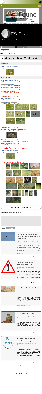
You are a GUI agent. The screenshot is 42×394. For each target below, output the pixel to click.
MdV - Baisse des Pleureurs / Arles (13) (9, 80)
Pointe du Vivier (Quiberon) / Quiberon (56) (10, 143)
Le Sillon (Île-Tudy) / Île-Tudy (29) (8, 91)
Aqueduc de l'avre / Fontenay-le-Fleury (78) (10, 66)
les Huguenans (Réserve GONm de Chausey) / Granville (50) (13, 129)
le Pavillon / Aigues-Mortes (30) (7, 98)
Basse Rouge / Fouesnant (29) (7, 84)
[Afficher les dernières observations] (7, 53)
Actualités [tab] (3, 228)
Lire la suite (35, 257)
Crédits (26, 373)
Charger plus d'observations (21, 207)
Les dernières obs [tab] (5, 50)
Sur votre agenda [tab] (10, 228)
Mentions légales (17, 373)
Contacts (22, 373)
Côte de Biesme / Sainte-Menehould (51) (9, 139)
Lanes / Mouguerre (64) (6, 147)
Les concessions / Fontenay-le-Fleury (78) (10, 161)
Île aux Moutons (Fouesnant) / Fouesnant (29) (10, 87)
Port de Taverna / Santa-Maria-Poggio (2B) (10, 94)
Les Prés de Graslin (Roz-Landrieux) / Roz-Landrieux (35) (13, 125)
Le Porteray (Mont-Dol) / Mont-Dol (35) (9, 102)
